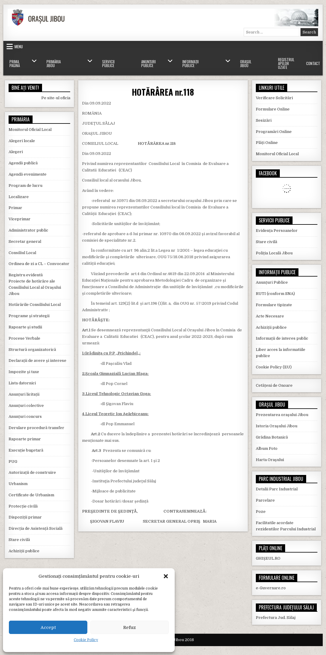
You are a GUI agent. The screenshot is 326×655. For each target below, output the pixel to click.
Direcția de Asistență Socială (35, 528)
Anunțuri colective (26, 405)
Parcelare (265, 500)
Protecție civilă (23, 506)
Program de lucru (25, 185)
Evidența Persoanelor (277, 230)
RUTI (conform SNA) (275, 293)
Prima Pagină (14, 63)
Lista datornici (22, 383)
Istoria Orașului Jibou (276, 426)
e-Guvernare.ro (271, 588)
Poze (261, 511)
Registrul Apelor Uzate (286, 63)
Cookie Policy (86, 640)
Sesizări (264, 120)
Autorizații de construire (32, 472)
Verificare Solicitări (274, 98)
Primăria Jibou (53, 63)
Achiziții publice (24, 551)
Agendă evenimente (27, 174)
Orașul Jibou (245, 63)
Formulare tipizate (274, 305)
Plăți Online (267, 142)
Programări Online (274, 131)
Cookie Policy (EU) (274, 367)
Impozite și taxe (24, 372)
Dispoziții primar (25, 517)
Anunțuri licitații (24, 394)
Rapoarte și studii (25, 327)
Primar (15, 208)
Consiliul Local (22, 253)
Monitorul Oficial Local (30, 129)
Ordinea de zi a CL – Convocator (39, 263)
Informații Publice (190, 63)
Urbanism (18, 483)
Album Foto (266, 448)
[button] (166, 576)
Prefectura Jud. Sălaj (276, 617)
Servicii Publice (108, 63)
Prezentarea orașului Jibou (282, 414)
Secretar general (25, 241)
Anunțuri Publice (148, 63)
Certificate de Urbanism (31, 495)
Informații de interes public (282, 338)
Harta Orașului (270, 459)
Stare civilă (19, 539)
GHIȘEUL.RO (268, 558)
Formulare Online (273, 109)
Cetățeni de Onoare (274, 385)
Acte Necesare (270, 316)
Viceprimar (19, 219)
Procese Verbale (24, 338)
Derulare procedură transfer (36, 428)
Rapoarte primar (25, 439)
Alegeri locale (22, 141)
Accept (48, 627)
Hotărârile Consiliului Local (35, 304)
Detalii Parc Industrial (277, 489)
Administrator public (28, 230)
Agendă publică (23, 163)
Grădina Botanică (272, 437)
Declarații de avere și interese (37, 360)
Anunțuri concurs (25, 416)
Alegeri (16, 152)
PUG (13, 461)
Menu (19, 46)
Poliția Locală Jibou (274, 253)
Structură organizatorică (32, 349)
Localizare (19, 197)
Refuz (129, 627)
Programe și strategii (29, 316)
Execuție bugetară (26, 450)
